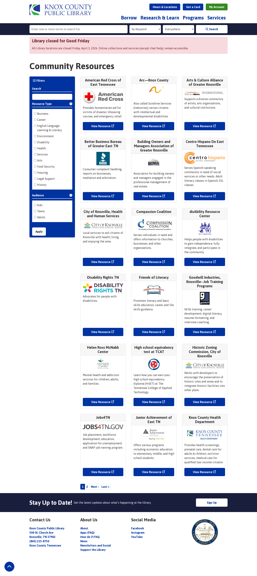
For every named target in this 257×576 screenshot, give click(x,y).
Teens (41, 211)
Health (41, 148)
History (42, 184)
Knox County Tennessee (45, 545)
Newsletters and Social (95, 545)
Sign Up (212, 502)
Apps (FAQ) (87, 532)
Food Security (46, 166)
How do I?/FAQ (90, 536)
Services (42, 154)
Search (212, 29)
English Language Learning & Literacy (49, 128)
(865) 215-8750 (39, 541)
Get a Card (193, 7)
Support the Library (93, 549)
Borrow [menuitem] (129, 18)
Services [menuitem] (216, 18)
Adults (41, 217)
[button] (52, 104)
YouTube (137, 536)
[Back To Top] (9, 567)
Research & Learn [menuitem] (159, 18)
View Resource (100, 126)
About (84, 528)
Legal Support (46, 178)
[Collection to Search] (178, 29)
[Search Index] (145, 29)
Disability (43, 142)
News (83, 541)
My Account (216, 7)
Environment (45, 136)
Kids (39, 205)
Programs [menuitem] (193, 18)
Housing (42, 172)
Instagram (137, 532)
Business (42, 113)
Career (41, 119)
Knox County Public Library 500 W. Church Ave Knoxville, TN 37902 (46, 532)
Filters (39, 80)
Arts (39, 160)
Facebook (137, 528)
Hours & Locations (165, 7)
